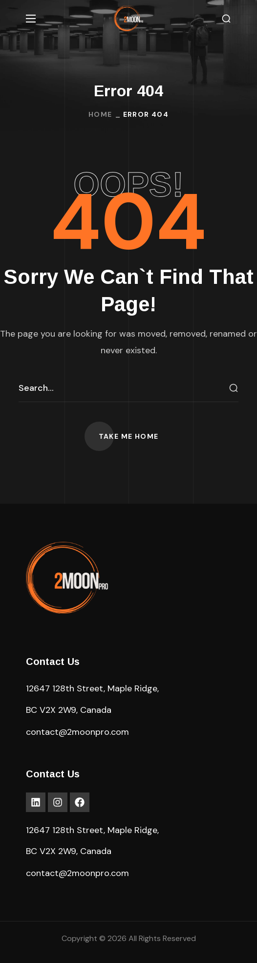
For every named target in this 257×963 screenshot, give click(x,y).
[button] (226, 18)
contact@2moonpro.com (77, 732)
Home (100, 114)
